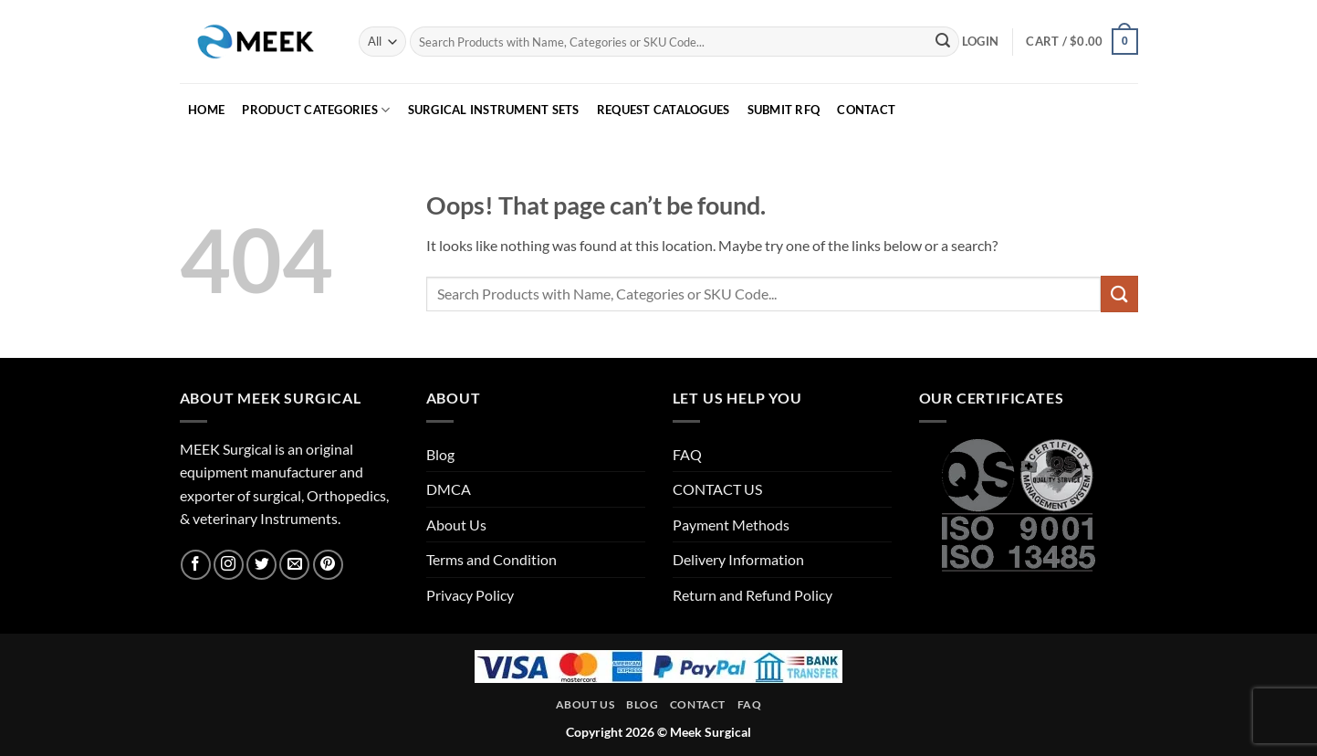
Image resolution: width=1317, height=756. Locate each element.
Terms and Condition (491, 559)
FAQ (687, 454)
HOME (206, 109)
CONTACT (866, 109)
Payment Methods (731, 524)
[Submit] (942, 42)
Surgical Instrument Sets (494, 109)
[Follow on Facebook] (196, 565)
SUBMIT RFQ (784, 109)
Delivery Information (738, 559)
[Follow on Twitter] (261, 565)
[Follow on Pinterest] (328, 565)
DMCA (448, 489)
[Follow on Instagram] (229, 565)
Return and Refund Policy (752, 595)
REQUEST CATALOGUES (663, 109)
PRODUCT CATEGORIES (316, 110)
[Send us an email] (294, 565)
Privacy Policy (470, 595)
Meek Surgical (710, 732)
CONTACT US (717, 489)
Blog (440, 454)
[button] (980, 41)
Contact (698, 704)
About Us (456, 524)
